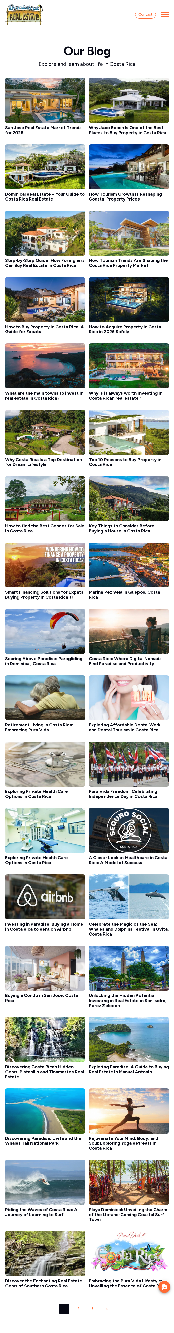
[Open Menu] (165, 15)
